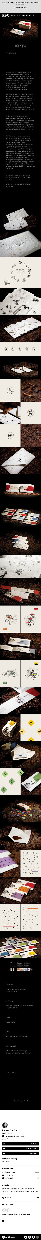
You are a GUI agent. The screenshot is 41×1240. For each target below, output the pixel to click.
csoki (8, 1191)
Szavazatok (9, 1178)
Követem (34, 1143)
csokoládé (20, 1188)
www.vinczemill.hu (11, 1008)
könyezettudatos (24, 1191)
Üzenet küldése (31, 1148)
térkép (4, 1191)
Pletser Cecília (9, 1130)
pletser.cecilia (10, 1139)
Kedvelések (9, 1175)
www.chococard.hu (12, 991)
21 (38, 1178)
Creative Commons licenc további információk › (16, 1214)
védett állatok (34, 1191)
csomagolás (6, 1188)
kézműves (13, 1188)
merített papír (14, 1191)
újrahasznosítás (29, 1188)
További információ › (20, 7)
